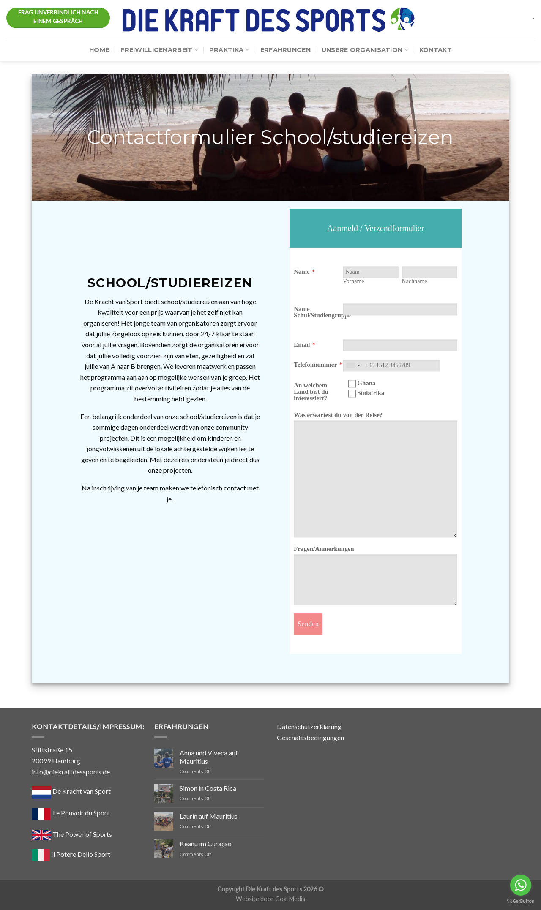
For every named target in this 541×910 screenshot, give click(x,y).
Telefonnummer (315, 364)
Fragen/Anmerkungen (324, 548)
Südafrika (366, 393)
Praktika (229, 50)
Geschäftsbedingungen (310, 737)
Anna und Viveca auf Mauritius (209, 757)
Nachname (414, 281)
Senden (308, 623)
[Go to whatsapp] (520, 885)
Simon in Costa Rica (208, 788)
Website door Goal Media (270, 898)
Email (302, 344)
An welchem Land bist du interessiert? (311, 391)
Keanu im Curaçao (206, 843)
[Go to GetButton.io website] (520, 901)
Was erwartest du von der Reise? (338, 414)
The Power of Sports (72, 834)
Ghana (361, 383)
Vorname (353, 281)
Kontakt (435, 50)
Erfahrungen (285, 50)
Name (302, 271)
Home (99, 50)
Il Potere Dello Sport (71, 854)
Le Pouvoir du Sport (81, 813)
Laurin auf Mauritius (209, 816)
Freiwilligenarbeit (159, 50)
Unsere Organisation (365, 50)
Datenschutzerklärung (309, 726)
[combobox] (353, 365)
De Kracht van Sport (71, 791)
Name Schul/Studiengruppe (322, 312)
